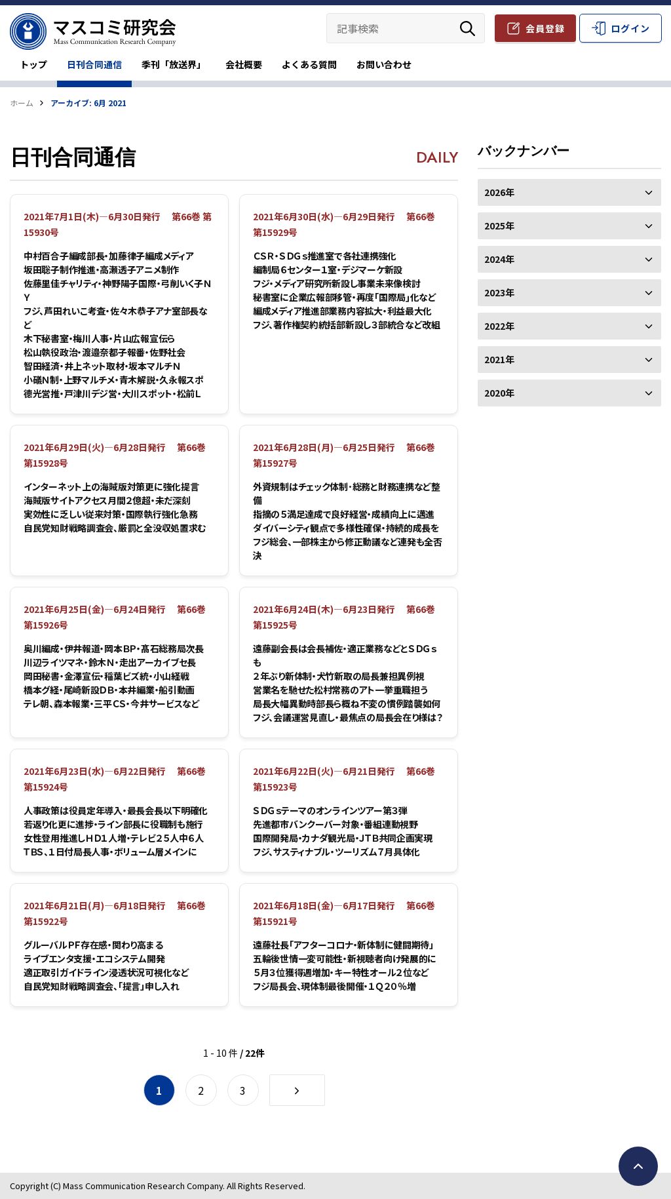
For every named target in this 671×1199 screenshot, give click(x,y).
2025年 (569, 225)
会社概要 (243, 64)
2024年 (569, 258)
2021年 (569, 359)
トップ (33, 64)
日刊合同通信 (94, 64)
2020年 (569, 392)
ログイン (630, 28)
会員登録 (545, 28)
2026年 (569, 192)
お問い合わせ (384, 64)
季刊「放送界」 (174, 64)
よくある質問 (309, 64)
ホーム (21, 102)
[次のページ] (297, 1090)
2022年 (569, 325)
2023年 (569, 292)
